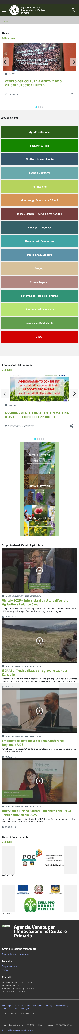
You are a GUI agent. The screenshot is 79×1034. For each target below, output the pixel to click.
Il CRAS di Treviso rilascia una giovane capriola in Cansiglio (36, 672)
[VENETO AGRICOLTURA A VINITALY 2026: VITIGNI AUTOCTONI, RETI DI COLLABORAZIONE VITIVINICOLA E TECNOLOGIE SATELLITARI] (39, 57)
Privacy (49, 1005)
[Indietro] (5, 62)
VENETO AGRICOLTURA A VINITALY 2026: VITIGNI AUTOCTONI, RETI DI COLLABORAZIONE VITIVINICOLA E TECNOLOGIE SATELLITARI (33, 87)
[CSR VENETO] (39, 898)
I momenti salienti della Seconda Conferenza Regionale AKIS (33, 742)
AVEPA (5, 970)
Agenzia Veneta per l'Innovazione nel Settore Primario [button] (40, 931)
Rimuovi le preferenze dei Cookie (17, 1030)
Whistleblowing (61, 1005)
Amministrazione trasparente (16, 954)
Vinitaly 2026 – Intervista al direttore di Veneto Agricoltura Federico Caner (35, 602)
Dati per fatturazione (22, 1005)
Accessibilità (38, 1005)
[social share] (71, 94)
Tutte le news (8, 38)
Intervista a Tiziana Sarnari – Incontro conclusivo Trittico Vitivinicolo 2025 (36, 812)
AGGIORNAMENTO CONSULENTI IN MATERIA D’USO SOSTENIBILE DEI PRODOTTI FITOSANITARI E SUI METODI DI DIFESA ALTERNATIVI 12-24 (37, 418)
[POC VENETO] (39, 860)
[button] (4, 10)
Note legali (24, 1008)
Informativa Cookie (9, 1008)
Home (5, 21)
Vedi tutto (7, 369)
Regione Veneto (9, 966)
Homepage (6, 1005)
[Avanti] (74, 62)
